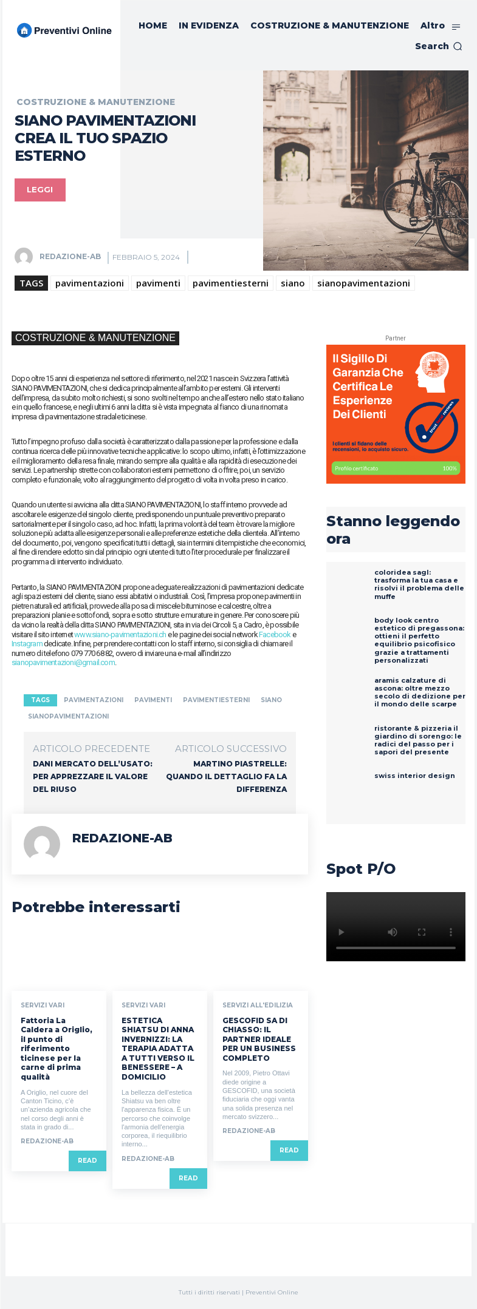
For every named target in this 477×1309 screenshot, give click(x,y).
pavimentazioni (89, 283)
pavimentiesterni (231, 283)
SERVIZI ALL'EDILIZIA (257, 1006)
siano (293, 283)
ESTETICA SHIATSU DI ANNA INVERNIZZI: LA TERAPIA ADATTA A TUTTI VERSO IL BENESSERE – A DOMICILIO (158, 1048)
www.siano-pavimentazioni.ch (120, 634)
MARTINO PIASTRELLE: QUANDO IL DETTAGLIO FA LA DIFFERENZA (226, 776)
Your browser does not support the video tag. (395, 926)
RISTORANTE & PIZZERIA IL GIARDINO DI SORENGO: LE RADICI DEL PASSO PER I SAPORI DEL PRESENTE (418, 740)
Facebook (275, 634)
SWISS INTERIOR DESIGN (414, 775)
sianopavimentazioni (363, 283)
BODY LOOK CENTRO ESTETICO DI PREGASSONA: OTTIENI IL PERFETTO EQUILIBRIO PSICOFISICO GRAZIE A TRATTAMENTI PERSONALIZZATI (419, 640)
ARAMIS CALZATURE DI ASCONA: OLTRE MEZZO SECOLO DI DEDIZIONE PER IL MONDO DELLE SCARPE (419, 692)
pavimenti (158, 283)
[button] (438, 46)
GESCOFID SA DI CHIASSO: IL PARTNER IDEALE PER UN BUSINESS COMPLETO (259, 1038)
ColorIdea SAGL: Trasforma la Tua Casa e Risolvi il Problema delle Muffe (419, 584)
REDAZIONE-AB (70, 256)
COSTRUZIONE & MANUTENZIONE (95, 102)
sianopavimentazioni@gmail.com (63, 662)
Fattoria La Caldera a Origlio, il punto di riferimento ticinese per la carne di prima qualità (56, 1048)
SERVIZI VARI (42, 1006)
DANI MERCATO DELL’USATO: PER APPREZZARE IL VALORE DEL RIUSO (93, 776)
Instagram (27, 643)
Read (87, 1161)
